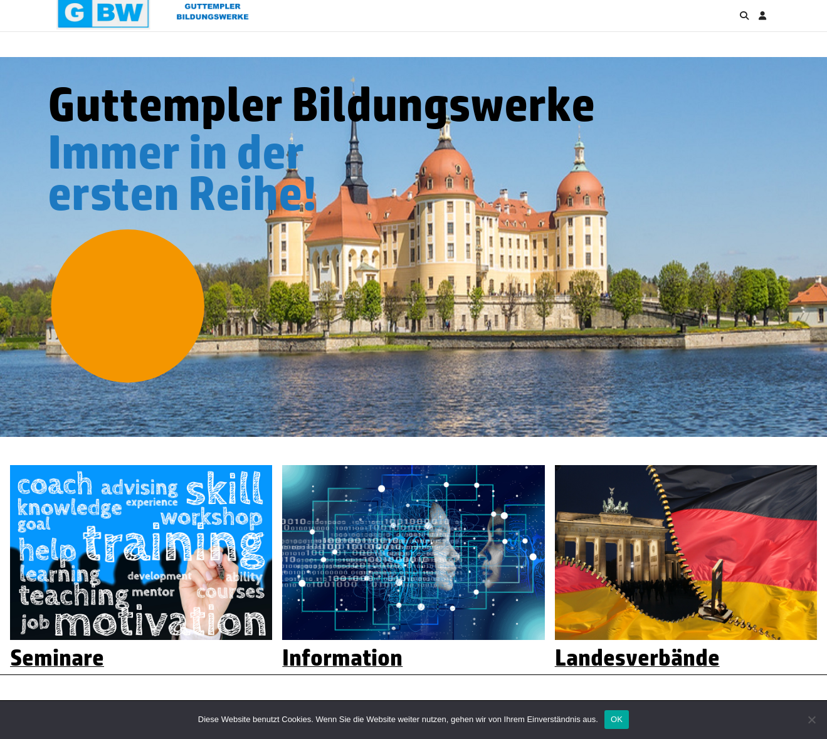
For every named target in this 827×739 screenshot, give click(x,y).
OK (617, 719)
